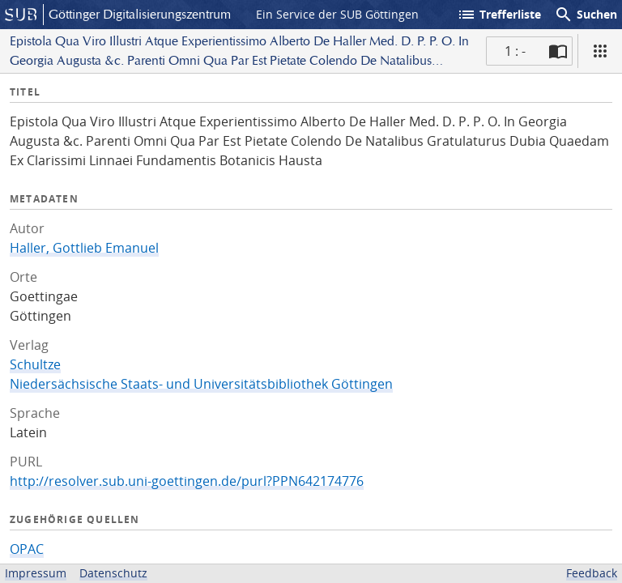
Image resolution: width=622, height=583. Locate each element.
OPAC (27, 549)
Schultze (35, 364)
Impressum (35, 573)
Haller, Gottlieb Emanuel (84, 248)
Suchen (585, 14)
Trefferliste (499, 14)
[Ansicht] (600, 51)
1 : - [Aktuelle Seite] (515, 51)
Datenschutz (113, 573)
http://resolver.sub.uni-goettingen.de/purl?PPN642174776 (187, 481)
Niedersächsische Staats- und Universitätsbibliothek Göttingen (201, 384)
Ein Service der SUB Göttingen (337, 14)
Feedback (591, 573)
